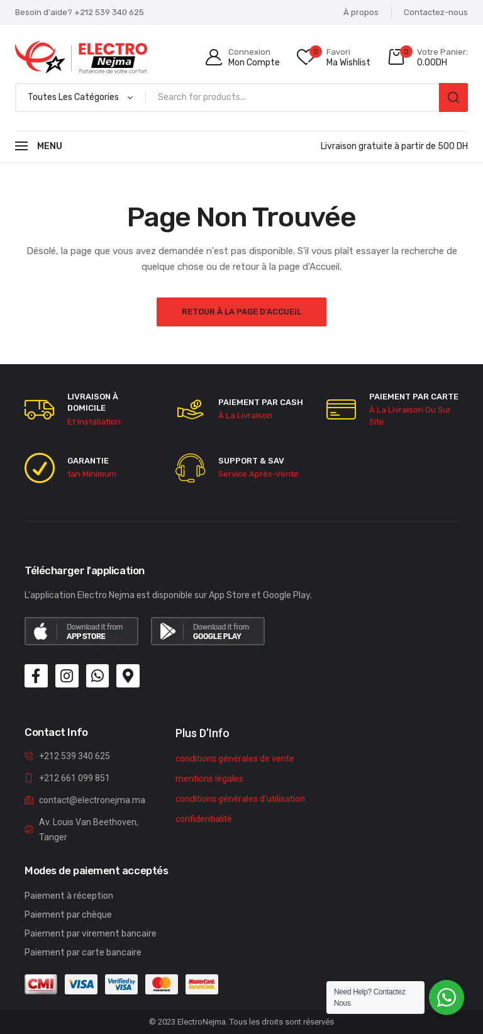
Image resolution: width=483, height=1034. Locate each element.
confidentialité (203, 819)
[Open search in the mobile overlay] (241, 97)
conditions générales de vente (234, 758)
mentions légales (209, 779)
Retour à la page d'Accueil (241, 311)
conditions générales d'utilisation (240, 799)
